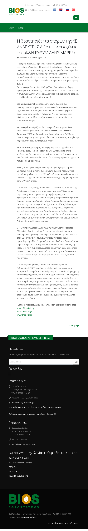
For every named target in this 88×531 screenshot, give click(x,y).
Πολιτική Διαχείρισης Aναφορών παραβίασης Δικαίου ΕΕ (32, 414)
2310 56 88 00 (60, 5)
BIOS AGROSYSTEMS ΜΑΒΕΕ (20, 462)
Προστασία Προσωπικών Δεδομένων (63, 523)
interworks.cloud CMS (28, 517)
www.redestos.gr (24, 311)
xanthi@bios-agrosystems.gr (24, 444)
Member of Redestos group (38, 5)
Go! (76, 362)
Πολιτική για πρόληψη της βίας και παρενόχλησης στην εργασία (35, 407)
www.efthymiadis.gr (26, 308)
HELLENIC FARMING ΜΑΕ (18, 476)
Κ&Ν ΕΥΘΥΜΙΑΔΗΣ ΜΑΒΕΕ (19, 458)
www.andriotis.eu (24, 314)
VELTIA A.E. (13, 471)
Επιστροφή (74, 325)
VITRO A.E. (13, 467)
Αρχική (11, 28)
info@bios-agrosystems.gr (37, 10)
